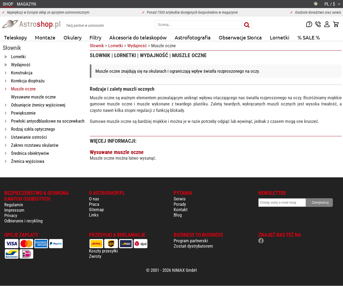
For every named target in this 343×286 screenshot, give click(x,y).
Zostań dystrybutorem (193, 246)
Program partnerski (191, 240)
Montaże (45, 37)
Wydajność (137, 45)
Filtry (95, 37)
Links (94, 215)
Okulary (72, 37)
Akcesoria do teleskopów (138, 37)
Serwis (180, 198)
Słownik (97, 45)
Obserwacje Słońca (240, 37)
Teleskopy (15, 37)
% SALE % (308, 37)
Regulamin (13, 204)
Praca (94, 204)
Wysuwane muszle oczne (117, 152)
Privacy (10, 215)
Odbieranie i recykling (23, 220)
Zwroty (95, 256)
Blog (178, 215)
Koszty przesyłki (103, 251)
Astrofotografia (193, 37)
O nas (94, 198)
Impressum (14, 210)
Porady (180, 204)
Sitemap (96, 209)
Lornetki (279, 37)
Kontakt (181, 209)
